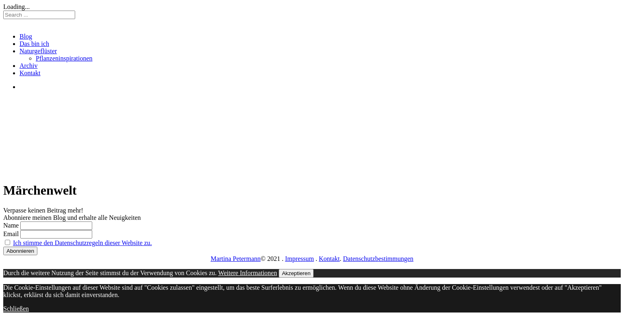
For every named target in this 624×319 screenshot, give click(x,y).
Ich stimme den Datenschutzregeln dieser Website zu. (82, 242)
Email (11, 233)
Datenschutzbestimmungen (378, 258)
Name (11, 225)
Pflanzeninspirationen (64, 58)
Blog (26, 36)
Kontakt (30, 72)
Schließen (16, 308)
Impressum (299, 258)
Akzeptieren (296, 273)
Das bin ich (34, 43)
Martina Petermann (235, 258)
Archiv (28, 65)
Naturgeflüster (38, 51)
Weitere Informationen (247, 272)
